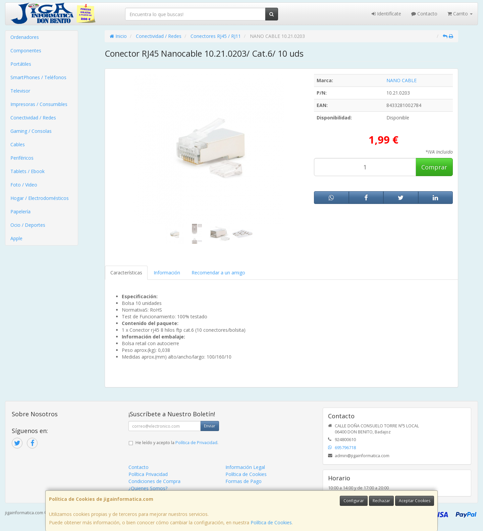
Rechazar (381, 500)
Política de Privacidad (196, 442)
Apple (16, 238)
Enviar (209, 426)
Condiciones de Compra (154, 481)
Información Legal (245, 467)
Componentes (25, 50)
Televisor (20, 91)
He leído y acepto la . (177, 442)
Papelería (20, 211)
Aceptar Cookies (414, 500)
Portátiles (20, 64)
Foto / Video (23, 184)
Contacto (424, 13)
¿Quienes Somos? (147, 488)
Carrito (460, 13)
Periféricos (22, 158)
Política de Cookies (271, 522)
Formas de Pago (243, 481)
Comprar (434, 167)
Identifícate (386, 13)
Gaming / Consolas (31, 131)
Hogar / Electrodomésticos (39, 198)
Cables (17, 144)
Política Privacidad (148, 474)
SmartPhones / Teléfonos (38, 77)
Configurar (353, 500)
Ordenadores (24, 37)
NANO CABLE (401, 80)
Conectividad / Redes (33, 117)
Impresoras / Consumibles (38, 104)
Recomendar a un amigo (218, 272)
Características (126, 272)
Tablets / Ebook (27, 171)
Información (167, 272)
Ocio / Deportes (27, 225)
